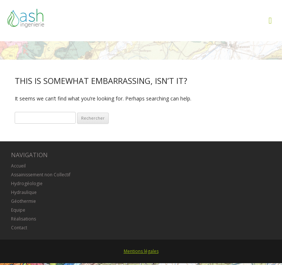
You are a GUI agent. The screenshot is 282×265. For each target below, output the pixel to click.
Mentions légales (141, 251)
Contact (19, 228)
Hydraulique (24, 192)
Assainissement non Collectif (40, 175)
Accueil (18, 166)
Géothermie (23, 201)
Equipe (18, 210)
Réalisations (23, 219)
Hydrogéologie (27, 183)
